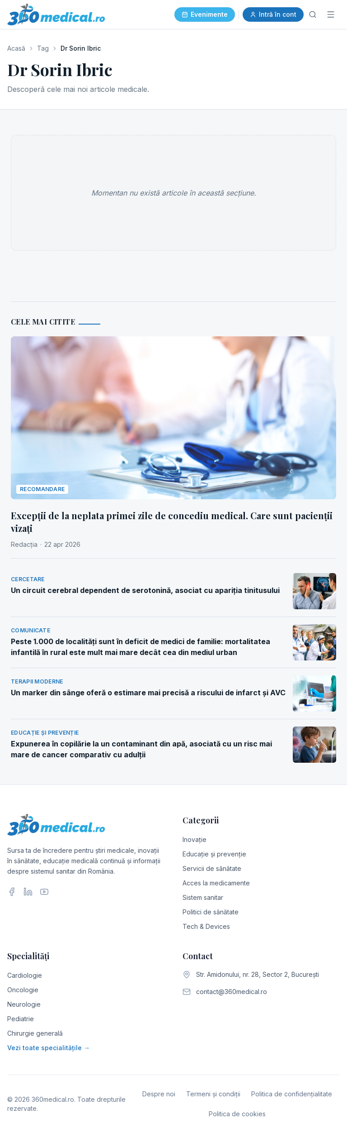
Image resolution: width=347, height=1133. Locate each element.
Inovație (194, 839)
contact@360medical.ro (231, 991)
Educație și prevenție (214, 854)
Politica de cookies (237, 1114)
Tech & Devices (206, 926)
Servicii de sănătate (212, 868)
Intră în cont (273, 14)
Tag (43, 48)
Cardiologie (24, 975)
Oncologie (22, 990)
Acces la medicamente (216, 883)
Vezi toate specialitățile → (48, 1048)
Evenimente (205, 14)
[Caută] (312, 14)
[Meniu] (331, 14)
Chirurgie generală (35, 1033)
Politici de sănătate (211, 912)
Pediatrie (20, 1019)
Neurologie (24, 1004)
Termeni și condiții (213, 1094)
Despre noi (158, 1094)
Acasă (16, 48)
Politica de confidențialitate (291, 1094)
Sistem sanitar (203, 897)
